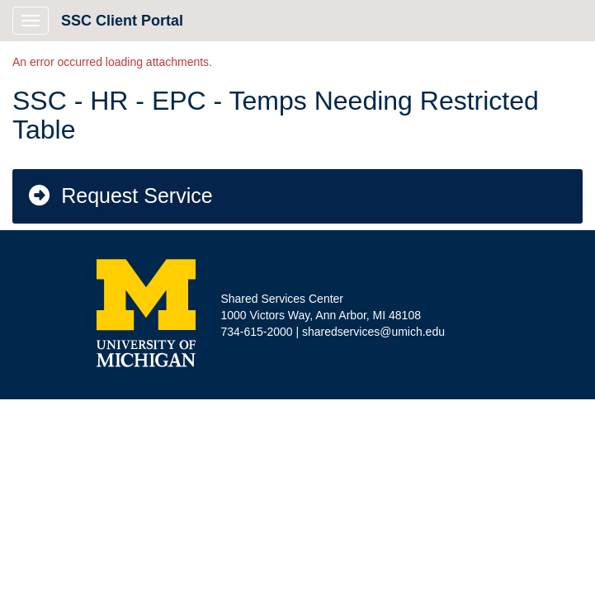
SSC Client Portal (122, 20)
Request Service (119, 195)
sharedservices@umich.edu (373, 331)
